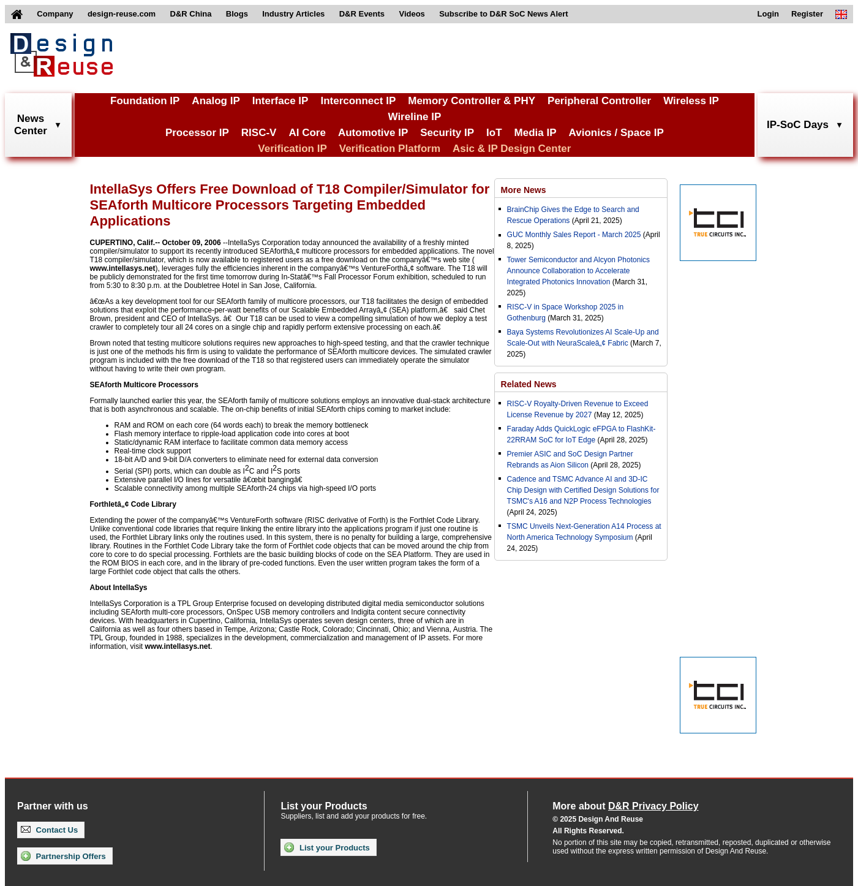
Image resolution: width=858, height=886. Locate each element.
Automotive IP (373, 132)
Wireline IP (415, 117)
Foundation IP (144, 101)
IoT (494, 132)
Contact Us (49, 830)
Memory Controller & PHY (471, 101)
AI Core (306, 132)
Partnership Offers (63, 856)
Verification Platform (389, 148)
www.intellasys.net (123, 268)
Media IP (535, 132)
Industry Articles (293, 13)
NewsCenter (30, 125)
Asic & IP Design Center (512, 148)
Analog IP (215, 101)
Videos (411, 13)
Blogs (237, 13)
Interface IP (280, 101)
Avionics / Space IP (616, 132)
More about (625, 806)
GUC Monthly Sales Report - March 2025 (574, 234)
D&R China (191, 13)
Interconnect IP (358, 101)
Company (55, 13)
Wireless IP (691, 101)
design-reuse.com (122, 13)
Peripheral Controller (599, 101)
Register (807, 13)
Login (768, 13)
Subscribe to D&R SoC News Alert (503, 13)
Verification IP (292, 148)
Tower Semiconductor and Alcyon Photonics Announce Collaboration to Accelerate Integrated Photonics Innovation (578, 271)
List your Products (326, 847)
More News (523, 190)
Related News (529, 384)
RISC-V (259, 132)
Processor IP (197, 132)
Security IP (447, 132)
